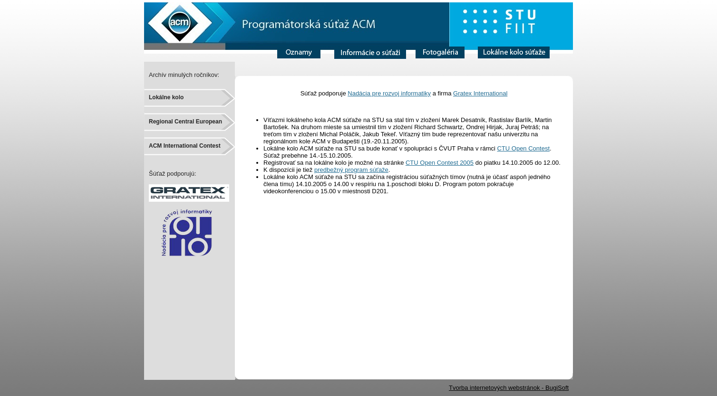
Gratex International (480, 93)
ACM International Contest (185, 145)
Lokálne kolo (166, 97)
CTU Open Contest (523, 148)
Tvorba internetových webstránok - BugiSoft (509, 387)
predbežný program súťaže (351, 169)
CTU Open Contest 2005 (440, 162)
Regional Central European (185, 121)
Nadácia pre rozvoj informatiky (389, 93)
